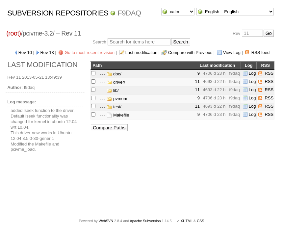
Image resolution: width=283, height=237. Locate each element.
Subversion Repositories (57, 13)
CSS (200, 221)
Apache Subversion (145, 221)
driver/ (116, 82)
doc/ (114, 73)
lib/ (112, 90)
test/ (114, 106)
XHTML (187, 221)
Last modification (141, 52)
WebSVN (106, 221)
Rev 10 (25, 52)
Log (252, 73)
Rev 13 (47, 52)
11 (197, 81)
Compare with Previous (190, 52)
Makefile (118, 115)
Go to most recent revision (89, 52)
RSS (269, 73)
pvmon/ (117, 98)
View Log (232, 52)
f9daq (129, 13)
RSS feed (260, 52)
